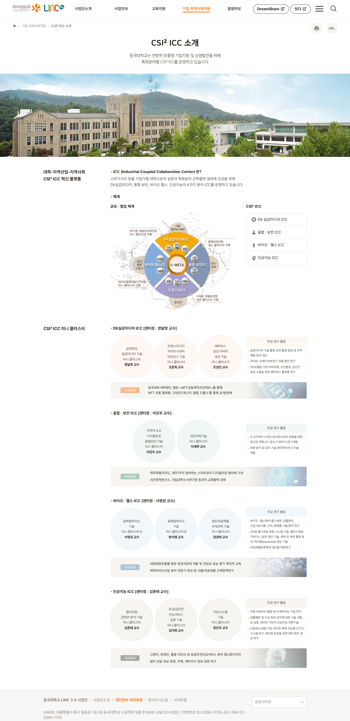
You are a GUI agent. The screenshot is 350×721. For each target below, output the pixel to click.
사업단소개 (83, 8)
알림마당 (234, 8)
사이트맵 (180, 700)
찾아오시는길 (158, 700)
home (14, 26)
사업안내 (121, 8)
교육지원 (158, 8)
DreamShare (271, 9)
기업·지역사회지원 (196, 8)
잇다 (300, 9)
